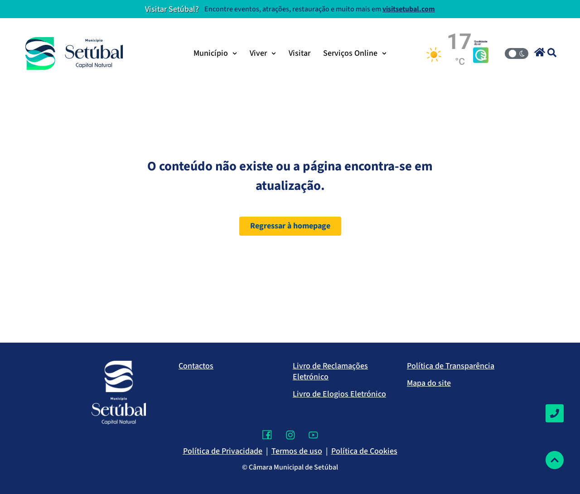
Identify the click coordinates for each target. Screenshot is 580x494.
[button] (539, 52)
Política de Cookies (364, 451)
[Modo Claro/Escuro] (516, 53)
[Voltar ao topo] (555, 460)
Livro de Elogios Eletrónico (339, 394)
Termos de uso (296, 451)
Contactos (196, 366)
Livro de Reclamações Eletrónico (330, 371)
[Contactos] (555, 413)
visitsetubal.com (408, 9)
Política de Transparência (450, 366)
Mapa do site (429, 383)
